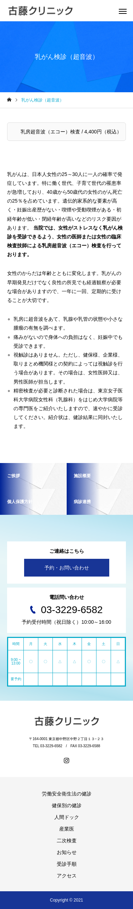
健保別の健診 (67, 805)
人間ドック (66, 817)
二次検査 (67, 840)
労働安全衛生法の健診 (67, 794)
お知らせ (67, 852)
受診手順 (67, 864)
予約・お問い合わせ (66, 568)
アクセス (67, 875)
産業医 (66, 829)
